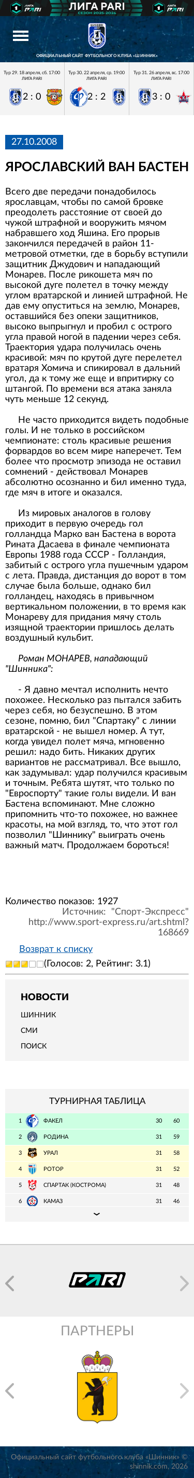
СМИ (29, 1030)
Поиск (34, 1046)
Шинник (38, 1015)
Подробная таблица (97, 1214)
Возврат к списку (56, 949)
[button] (9, 1283)
